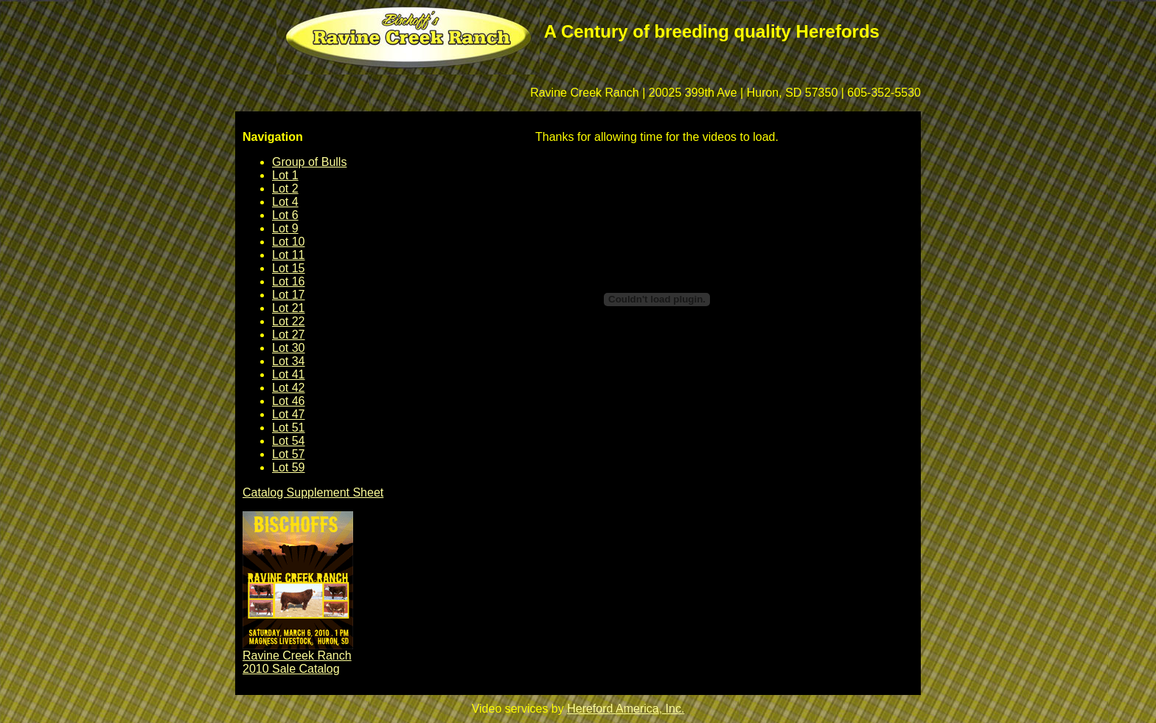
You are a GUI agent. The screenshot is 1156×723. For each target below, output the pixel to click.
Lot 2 (285, 188)
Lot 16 (288, 281)
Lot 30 (288, 348)
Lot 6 (285, 215)
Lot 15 (288, 268)
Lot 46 (288, 401)
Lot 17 (288, 294)
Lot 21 (288, 308)
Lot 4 (285, 202)
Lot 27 (288, 334)
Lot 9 (285, 228)
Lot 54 (288, 441)
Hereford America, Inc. (625, 708)
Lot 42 (288, 387)
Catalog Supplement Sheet (313, 492)
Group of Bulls (309, 162)
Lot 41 (288, 374)
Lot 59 (288, 467)
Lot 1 (285, 175)
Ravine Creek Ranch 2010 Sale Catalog (297, 662)
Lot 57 (288, 454)
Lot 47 (288, 414)
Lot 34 (288, 361)
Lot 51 (288, 427)
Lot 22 (288, 321)
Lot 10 (288, 241)
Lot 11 (288, 255)
